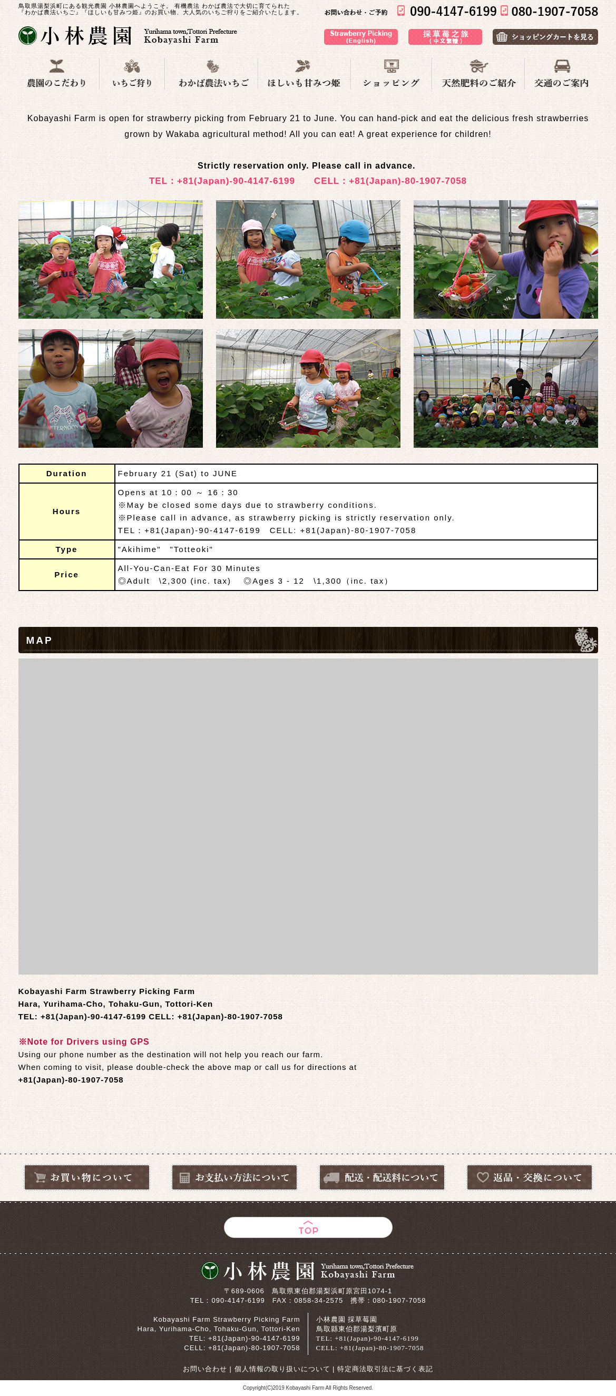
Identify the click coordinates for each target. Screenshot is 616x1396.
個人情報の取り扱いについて (282, 1369)
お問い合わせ (205, 1369)
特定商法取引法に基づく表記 (385, 1369)
